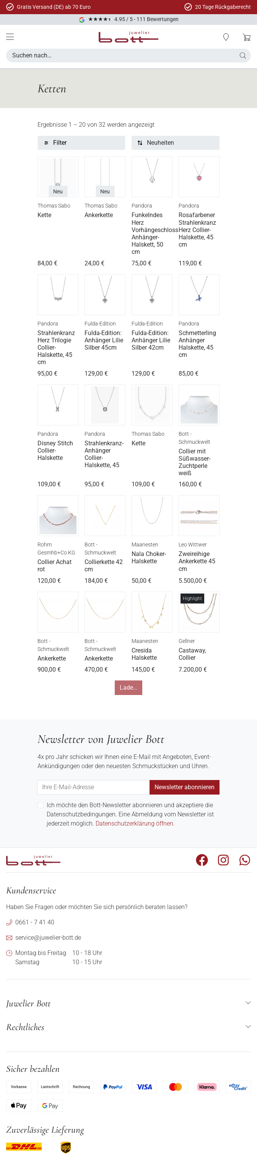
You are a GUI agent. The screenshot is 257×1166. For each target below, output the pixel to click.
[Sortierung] (176, 143)
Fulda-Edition (100, 324)
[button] (226, 37)
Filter (60, 142)
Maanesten (145, 544)
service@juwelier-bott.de (48, 937)
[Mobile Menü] (10, 37)
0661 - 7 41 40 (34, 922)
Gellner (187, 641)
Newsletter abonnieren (185, 787)
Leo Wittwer (193, 544)
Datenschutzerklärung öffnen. (135, 823)
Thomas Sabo (53, 206)
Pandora (142, 206)
